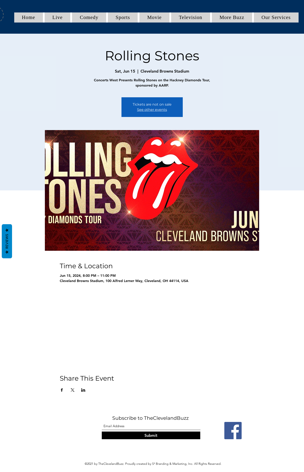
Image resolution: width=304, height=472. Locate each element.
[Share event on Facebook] (62, 390)
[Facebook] (233, 430)
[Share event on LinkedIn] (83, 390)
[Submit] (151, 435)
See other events (152, 110)
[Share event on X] (72, 390)
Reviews (6, 241)
